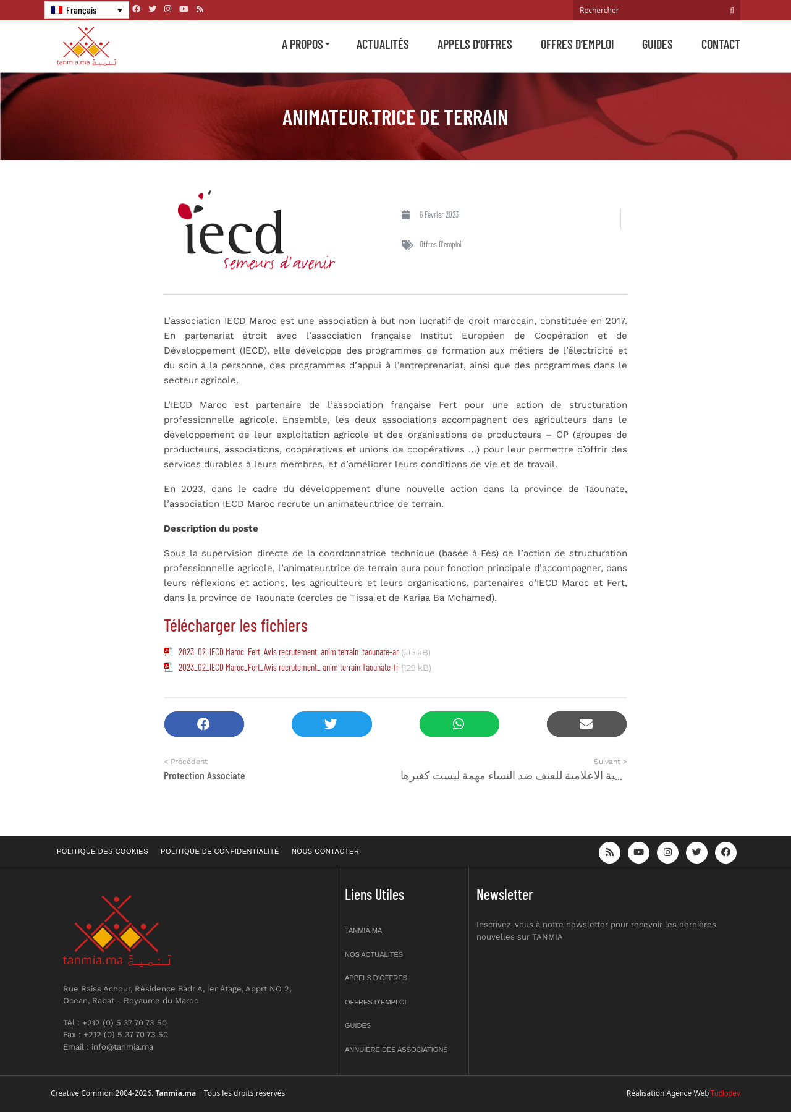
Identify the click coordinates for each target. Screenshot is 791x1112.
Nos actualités (374, 954)
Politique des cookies (102, 851)
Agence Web (688, 1093)
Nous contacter (325, 851)
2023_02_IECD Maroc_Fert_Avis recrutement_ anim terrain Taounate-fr (289, 667)
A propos (302, 43)
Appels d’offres (475, 43)
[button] (204, 724)
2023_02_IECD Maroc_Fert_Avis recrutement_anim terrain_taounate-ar (289, 651)
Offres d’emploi (577, 43)
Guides (657, 43)
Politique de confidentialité (220, 851)
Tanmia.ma (363, 930)
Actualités (383, 43)
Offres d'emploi (441, 244)
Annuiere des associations (396, 1049)
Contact (720, 43)
